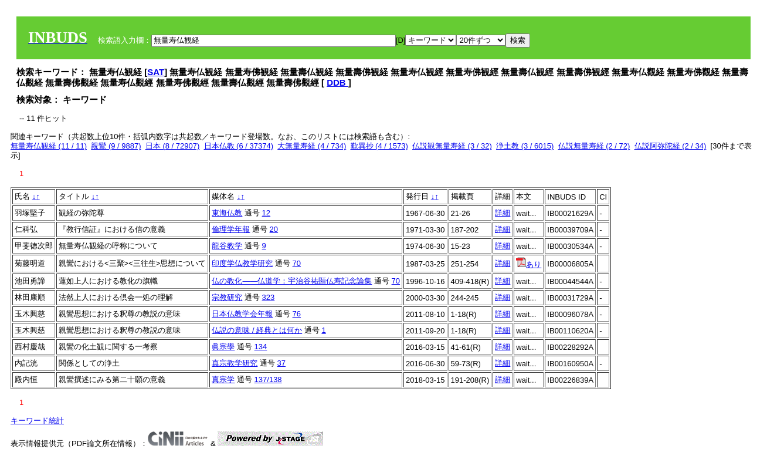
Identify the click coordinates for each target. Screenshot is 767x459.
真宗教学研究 (234, 363)
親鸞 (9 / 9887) (116, 145)
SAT (155, 72)
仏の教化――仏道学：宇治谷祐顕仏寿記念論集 (292, 280)
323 (268, 297)
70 (297, 263)
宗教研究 (227, 297)
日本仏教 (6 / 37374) (239, 145)
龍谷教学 (227, 245)
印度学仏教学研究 (242, 263)
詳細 (502, 212)
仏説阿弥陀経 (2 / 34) (670, 145)
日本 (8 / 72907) (172, 145)
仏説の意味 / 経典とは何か (257, 330)
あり (528, 264)
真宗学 (223, 379)
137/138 (268, 379)
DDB (337, 82)
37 (281, 363)
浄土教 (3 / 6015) (525, 145)
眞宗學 (223, 346)
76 (297, 313)
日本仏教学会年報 (242, 313)
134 (260, 346)
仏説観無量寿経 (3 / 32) (452, 145)
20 (274, 229)
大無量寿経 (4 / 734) (311, 145)
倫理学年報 (231, 229)
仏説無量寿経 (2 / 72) (594, 145)
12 (266, 212)
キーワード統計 (37, 420)
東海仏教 (227, 212)
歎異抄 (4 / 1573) (379, 145)
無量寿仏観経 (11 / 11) (49, 145)
